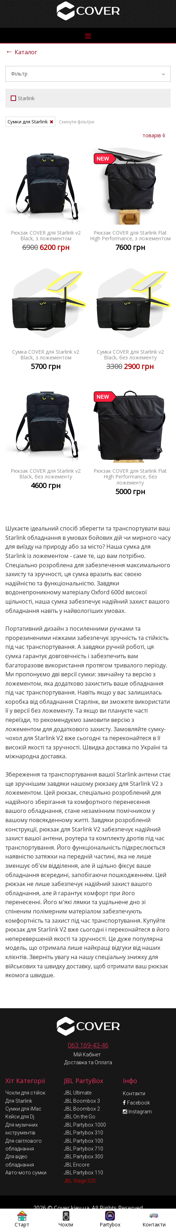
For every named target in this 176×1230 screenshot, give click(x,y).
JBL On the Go (79, 1101)
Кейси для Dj (19, 1101)
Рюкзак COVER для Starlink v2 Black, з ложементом (45, 200)
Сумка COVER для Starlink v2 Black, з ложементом (45, 319)
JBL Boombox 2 (82, 1093)
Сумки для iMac (23, 1093)
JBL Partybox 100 (83, 1125)
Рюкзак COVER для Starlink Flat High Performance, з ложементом (130, 200)
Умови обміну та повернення (89, 1206)
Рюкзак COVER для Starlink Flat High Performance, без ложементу (130, 441)
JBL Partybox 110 (83, 1157)
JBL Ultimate (77, 1077)
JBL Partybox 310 (83, 1117)
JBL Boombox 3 (82, 1085)
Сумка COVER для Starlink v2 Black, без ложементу (130, 319)
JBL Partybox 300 (83, 1141)
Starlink (23, 98)
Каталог (21, 51)
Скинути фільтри (76, 122)
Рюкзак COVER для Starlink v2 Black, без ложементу (45, 438)
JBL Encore (76, 1149)
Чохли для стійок (25, 1077)
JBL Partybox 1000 (85, 1109)
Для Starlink (18, 1085)
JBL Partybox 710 (83, 1133)
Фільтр (88, 73)
